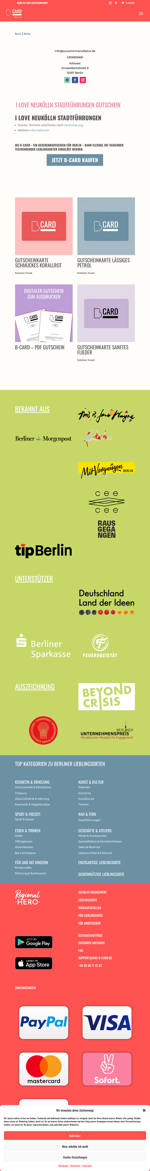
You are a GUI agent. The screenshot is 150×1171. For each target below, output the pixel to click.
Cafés (19, 836)
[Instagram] (110, 4)
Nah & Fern (87, 814)
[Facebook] (116, 4)
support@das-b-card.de (95, 957)
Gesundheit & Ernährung (32, 799)
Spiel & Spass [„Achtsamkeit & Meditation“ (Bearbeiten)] (24, 819)
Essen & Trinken (27, 830)
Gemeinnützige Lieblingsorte (101, 874)
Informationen (39, 130)
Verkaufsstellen (89, 907)
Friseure (21, 793)
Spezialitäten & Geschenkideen (100, 841)
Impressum (87, 1165)
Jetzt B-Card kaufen (75, 160)
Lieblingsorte (87, 900)
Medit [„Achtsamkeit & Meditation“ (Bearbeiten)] (39, 787)
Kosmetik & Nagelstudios (32, 804)
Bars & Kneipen (25, 853)
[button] (144, 1110)
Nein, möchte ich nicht (75, 1146)
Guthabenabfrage (90, 935)
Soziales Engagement (92, 892)
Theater (83, 804)
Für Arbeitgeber (89, 923)
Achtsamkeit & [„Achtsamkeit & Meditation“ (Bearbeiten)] (25, 787)
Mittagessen (23, 841)
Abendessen (24, 847)
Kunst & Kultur (23, 33)
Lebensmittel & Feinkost (95, 853)
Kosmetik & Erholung (32, 782)
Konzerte (84, 793)
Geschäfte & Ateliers (95, 830)
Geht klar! (75, 1135)
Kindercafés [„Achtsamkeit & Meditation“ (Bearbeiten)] (23, 867)
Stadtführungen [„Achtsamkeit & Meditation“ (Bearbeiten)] (89, 820)
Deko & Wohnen (89, 847)
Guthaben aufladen (91, 942)
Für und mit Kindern (31, 862)
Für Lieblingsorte (90, 915)
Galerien (84, 787)
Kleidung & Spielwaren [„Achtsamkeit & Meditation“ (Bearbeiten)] (30, 873)
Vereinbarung (73, 125)
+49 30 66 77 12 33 (90, 965)
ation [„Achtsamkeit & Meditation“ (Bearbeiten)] (47, 787)
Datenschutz (63, 1165)
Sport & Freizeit (27, 814)
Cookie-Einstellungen (75, 1157)
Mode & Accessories (92, 836)
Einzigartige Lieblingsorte (99, 862)
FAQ (80, 950)
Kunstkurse (86, 799)
